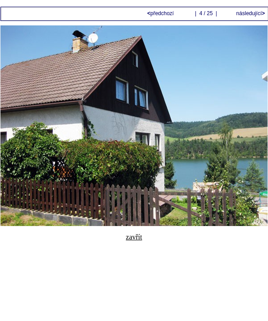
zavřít (134, 237)
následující (250, 13)
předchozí (161, 13)
